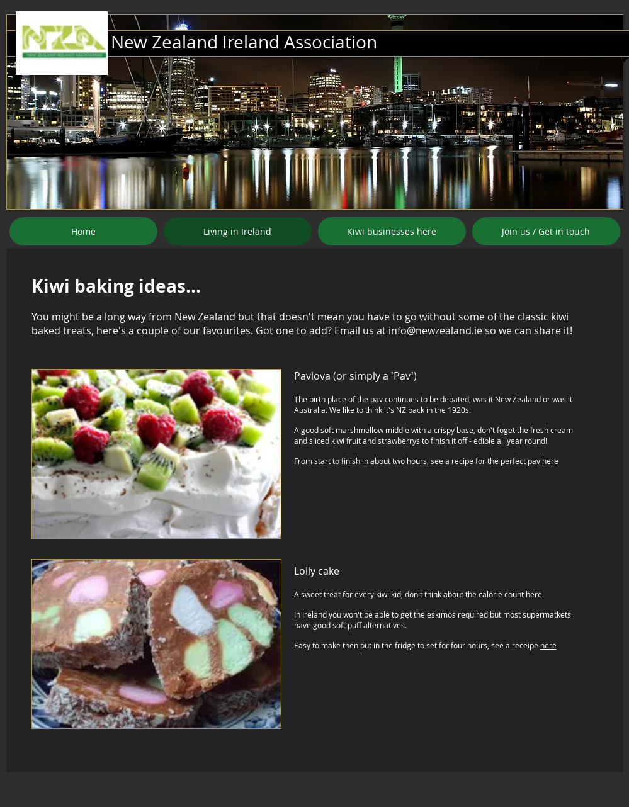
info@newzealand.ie (435, 330)
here (550, 461)
